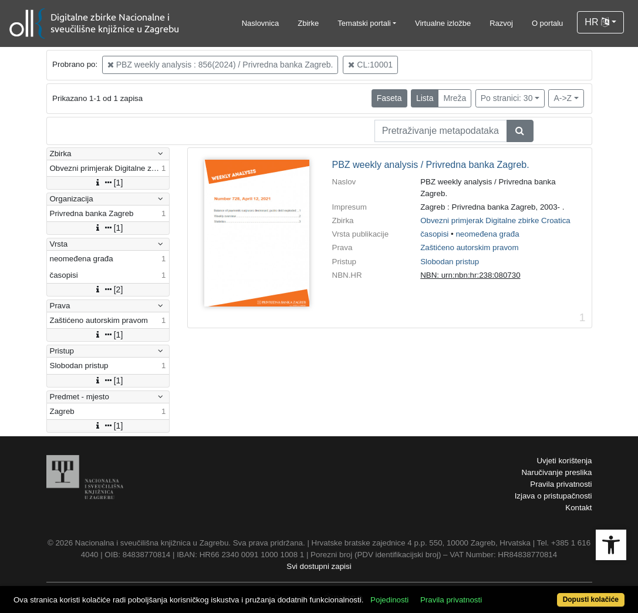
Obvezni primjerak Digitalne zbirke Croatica (495, 220)
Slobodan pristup (449, 261)
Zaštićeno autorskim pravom (469, 247)
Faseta (389, 98)
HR (597, 22)
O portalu (547, 23)
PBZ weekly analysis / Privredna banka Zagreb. (430, 165)
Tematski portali (363, 23)
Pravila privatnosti (561, 484)
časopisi (434, 234)
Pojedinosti (389, 599)
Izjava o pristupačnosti (553, 495)
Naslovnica (260, 23)
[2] (108, 289)
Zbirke (308, 23)
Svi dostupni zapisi (318, 566)
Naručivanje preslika (556, 472)
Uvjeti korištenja (564, 460)
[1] (108, 182)
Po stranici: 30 (507, 98)
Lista (425, 98)
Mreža (454, 98)
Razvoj (501, 23)
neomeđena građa (487, 234)
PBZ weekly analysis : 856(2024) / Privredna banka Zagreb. (220, 64)
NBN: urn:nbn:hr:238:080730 (470, 275)
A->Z (562, 98)
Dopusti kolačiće (591, 599)
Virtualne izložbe (443, 23)
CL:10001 (370, 64)
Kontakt (578, 507)
